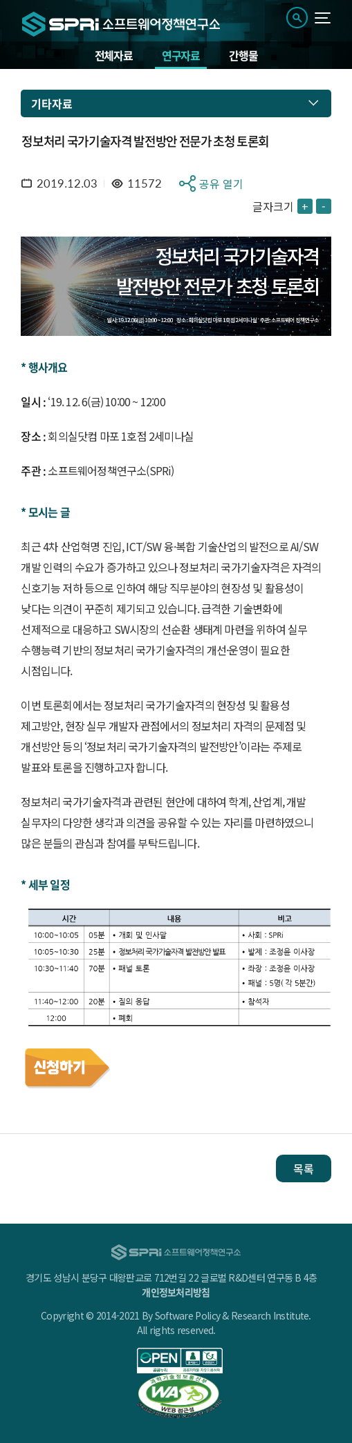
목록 (303, 1168)
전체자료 (114, 55)
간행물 (243, 55)
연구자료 (181, 55)
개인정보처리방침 (176, 1292)
